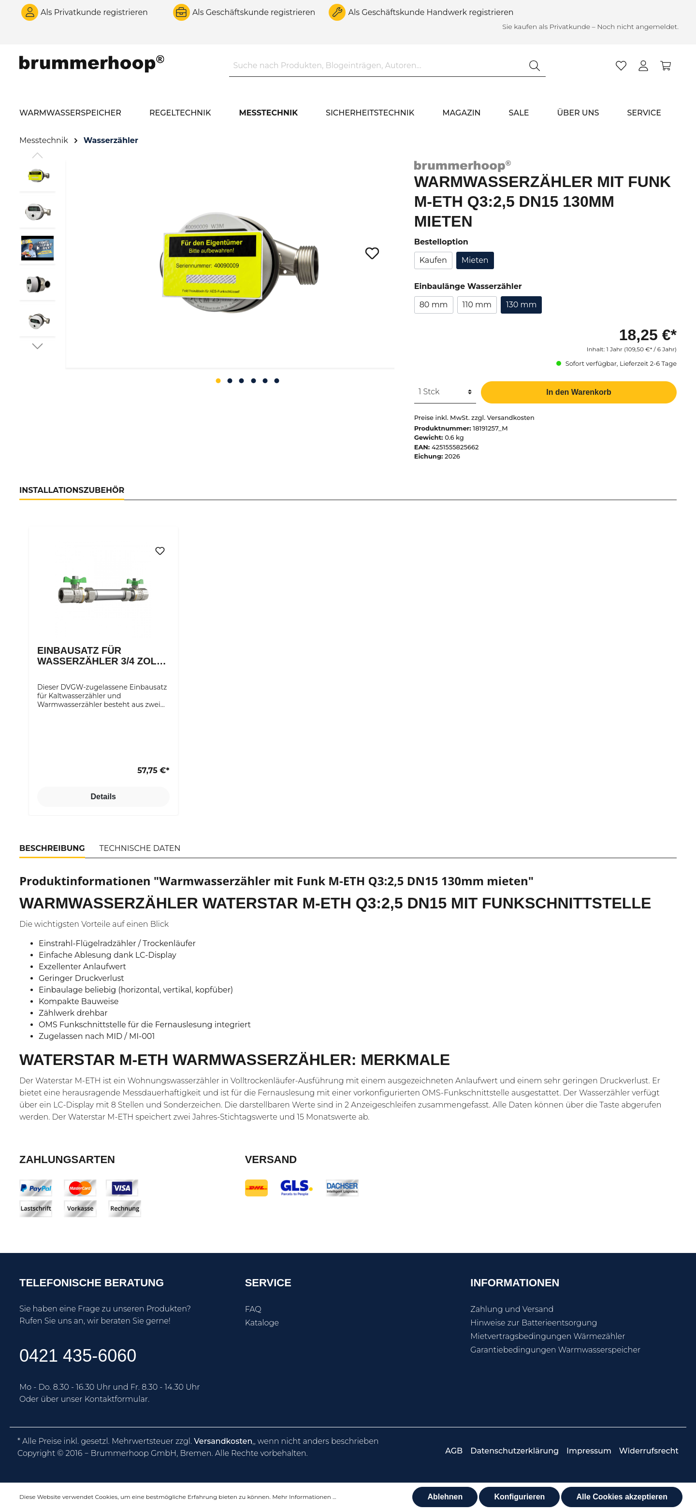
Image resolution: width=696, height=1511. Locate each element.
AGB (454, 1450)
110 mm (477, 304)
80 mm (434, 304)
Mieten (475, 260)
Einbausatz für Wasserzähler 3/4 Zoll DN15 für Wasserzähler (102, 655)
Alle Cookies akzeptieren (621, 1497)
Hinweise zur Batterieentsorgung (533, 1322)
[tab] (52, 848)
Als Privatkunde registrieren (94, 12)
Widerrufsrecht (649, 1450)
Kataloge (262, 1322)
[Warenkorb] (665, 66)
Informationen (514, 1283)
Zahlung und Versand (511, 1309)
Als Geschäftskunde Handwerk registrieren (430, 12)
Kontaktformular (116, 1399)
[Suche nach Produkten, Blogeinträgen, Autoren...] (376, 65)
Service (268, 1283)
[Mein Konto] (643, 66)
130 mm (521, 304)
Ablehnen (445, 1497)
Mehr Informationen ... (304, 1496)
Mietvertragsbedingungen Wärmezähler (547, 1336)
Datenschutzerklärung (514, 1450)
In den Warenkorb (578, 392)
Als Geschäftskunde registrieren (254, 12)
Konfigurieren (519, 1497)
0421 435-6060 (77, 1356)
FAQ (253, 1309)
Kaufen (433, 260)
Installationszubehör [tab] (71, 490)
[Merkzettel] (621, 66)
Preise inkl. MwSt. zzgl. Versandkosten (474, 417)
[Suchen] (534, 65)
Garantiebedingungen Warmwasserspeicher (555, 1349)
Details (103, 796)
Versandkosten (223, 1441)
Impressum (588, 1450)
